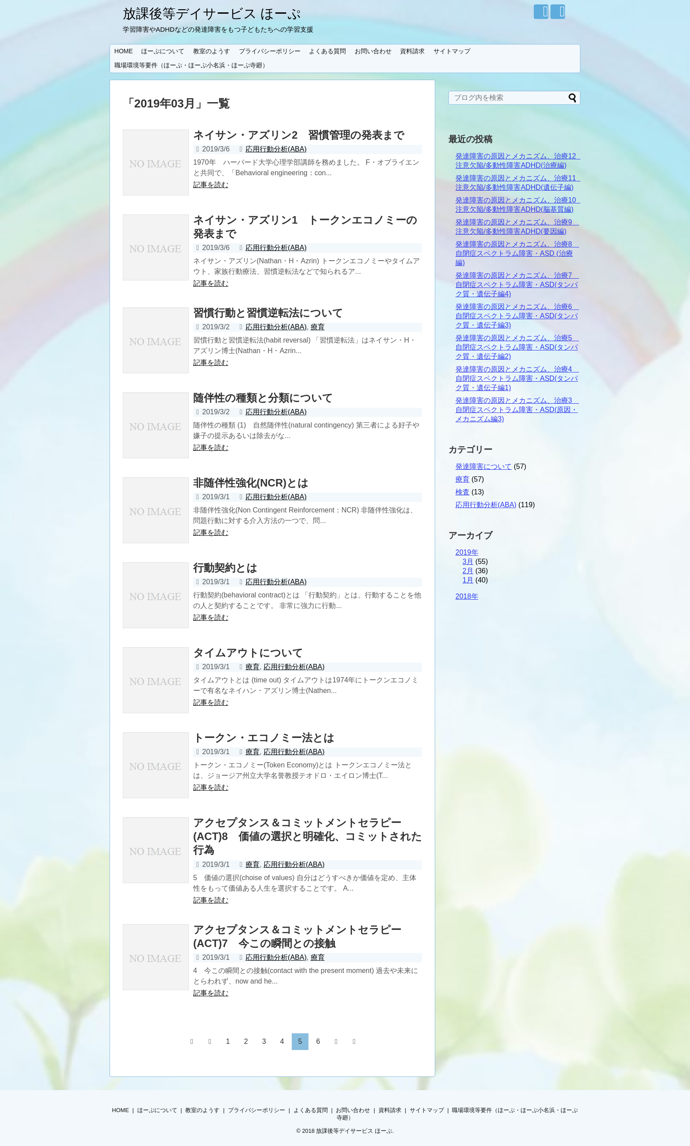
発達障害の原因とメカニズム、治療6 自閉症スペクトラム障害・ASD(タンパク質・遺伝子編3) (517, 316)
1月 (467, 580)
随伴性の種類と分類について (263, 398)
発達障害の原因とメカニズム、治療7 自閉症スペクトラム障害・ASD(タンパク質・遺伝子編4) (517, 285)
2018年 (466, 596)
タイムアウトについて (248, 653)
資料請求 (412, 51)
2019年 (466, 552)
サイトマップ (451, 51)
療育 (318, 327)
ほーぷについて (162, 51)
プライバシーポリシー (270, 51)
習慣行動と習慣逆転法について (268, 313)
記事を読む (210, 184)
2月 (467, 571)
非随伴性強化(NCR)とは (250, 483)
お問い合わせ (373, 51)
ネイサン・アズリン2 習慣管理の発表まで (298, 135)
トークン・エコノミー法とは (263, 738)
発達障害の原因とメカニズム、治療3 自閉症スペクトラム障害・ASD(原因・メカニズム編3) (517, 410)
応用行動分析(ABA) (276, 149)
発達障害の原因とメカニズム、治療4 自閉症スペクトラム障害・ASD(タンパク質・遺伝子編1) (517, 378)
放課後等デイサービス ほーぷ (212, 13)
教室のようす (211, 51)
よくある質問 (327, 51)
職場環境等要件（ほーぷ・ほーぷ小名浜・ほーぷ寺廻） (194, 65)
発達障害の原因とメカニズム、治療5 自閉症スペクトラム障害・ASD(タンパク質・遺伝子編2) (517, 347)
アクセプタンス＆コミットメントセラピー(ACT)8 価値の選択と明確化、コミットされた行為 (307, 836)
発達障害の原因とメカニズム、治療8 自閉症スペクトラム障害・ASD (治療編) (517, 253)
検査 (462, 492)
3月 (467, 561)
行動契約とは (225, 568)
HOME (123, 51)
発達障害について (483, 466)
